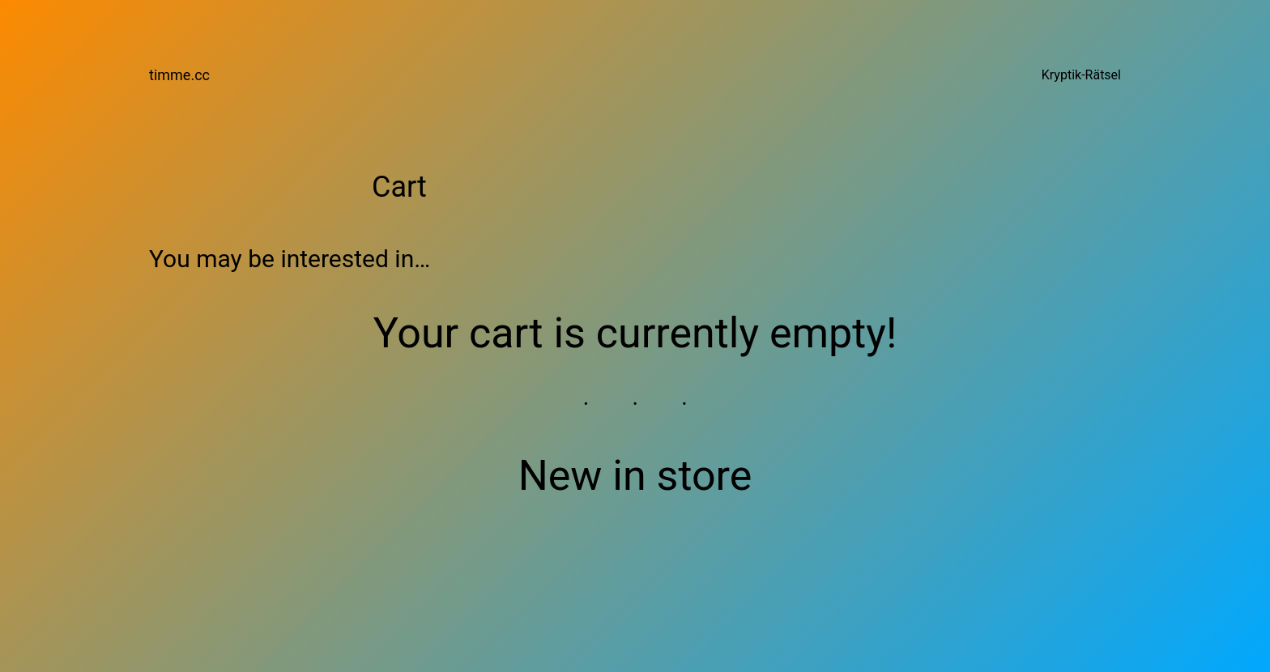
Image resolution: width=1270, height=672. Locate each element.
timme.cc (179, 74)
